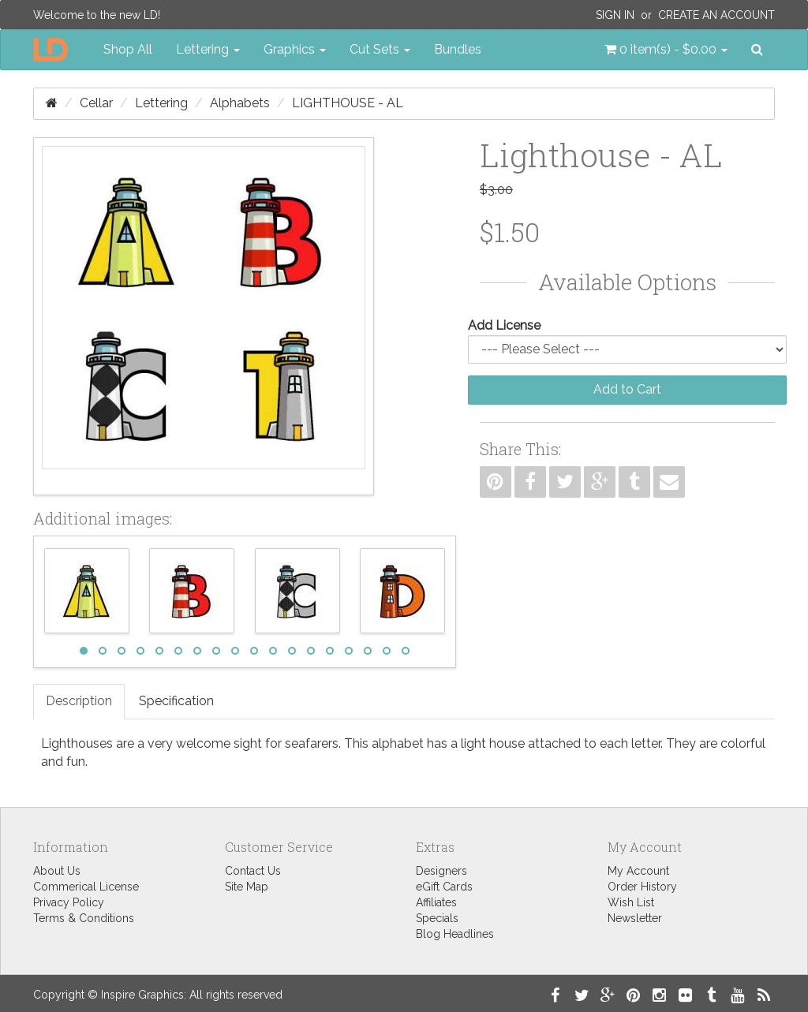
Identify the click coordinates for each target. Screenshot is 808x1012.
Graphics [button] (295, 49)
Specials (437, 918)
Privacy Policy (68, 902)
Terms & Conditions (83, 918)
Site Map (246, 886)
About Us (56, 870)
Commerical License (86, 886)
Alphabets (240, 102)
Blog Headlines (455, 934)
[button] (666, 49)
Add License (504, 325)
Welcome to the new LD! (96, 15)
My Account (638, 870)
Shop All (127, 49)
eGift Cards (444, 886)
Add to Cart (627, 389)
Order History (642, 886)
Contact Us (253, 870)
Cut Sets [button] (380, 49)
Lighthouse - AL (347, 102)
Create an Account (716, 15)
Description (79, 700)
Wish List (631, 902)
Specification (176, 700)
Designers (441, 870)
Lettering (161, 102)
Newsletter (635, 918)
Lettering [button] (208, 49)
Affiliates (436, 902)
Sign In (615, 15)
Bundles (457, 49)
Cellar (96, 102)
